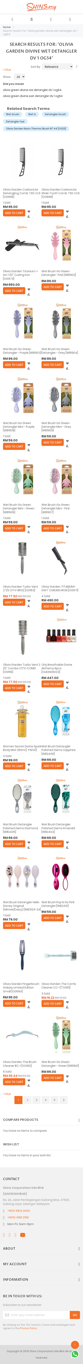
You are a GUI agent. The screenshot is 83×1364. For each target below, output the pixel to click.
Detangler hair (15, 121)
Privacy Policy (28, 1328)
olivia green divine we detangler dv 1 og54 (32, 90)
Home (7, 27)
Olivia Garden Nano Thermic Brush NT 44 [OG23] (36, 128)
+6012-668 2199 (18, 1217)
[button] (29, 211)
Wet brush (12, 114)
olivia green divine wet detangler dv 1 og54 (33, 96)
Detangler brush (55, 114)
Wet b (32, 114)
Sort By (35, 67)
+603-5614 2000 (18, 1211)
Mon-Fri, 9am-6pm (20, 1224)
